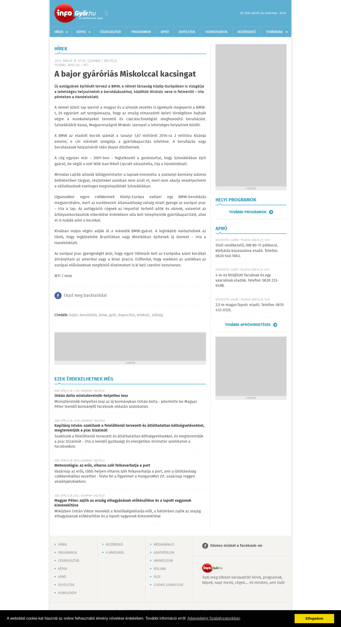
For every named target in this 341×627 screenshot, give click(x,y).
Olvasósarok (217, 32)
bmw (103, 315)
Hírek (58, 32)
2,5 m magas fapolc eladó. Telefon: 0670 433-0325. (249, 307)
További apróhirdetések (248, 325)
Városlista (106, 13)
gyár (112, 315)
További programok (248, 212)
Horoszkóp (67, 593)
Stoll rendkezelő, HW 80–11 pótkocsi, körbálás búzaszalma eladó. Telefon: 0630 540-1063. (246, 250)
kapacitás (126, 315)
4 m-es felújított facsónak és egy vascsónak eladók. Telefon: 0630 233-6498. (246, 280)
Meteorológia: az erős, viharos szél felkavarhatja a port (102, 466)
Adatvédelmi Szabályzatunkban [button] (213, 618)
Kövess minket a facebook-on (236, 546)
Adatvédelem (164, 552)
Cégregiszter (110, 32)
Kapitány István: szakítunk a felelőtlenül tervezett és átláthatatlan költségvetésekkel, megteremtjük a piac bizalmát (129, 428)
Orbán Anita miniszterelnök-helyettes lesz (91, 396)
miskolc (143, 315)
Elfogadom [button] (314, 618)
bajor (73, 315)
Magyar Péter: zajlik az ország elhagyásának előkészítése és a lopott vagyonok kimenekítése (122, 503)
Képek (81, 32)
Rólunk (160, 568)
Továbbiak (274, 32)
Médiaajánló (164, 544)
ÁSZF (157, 577)
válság (157, 315)
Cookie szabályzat (169, 585)
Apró (165, 32)
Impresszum (163, 560)
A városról (115, 552)
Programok (141, 32)
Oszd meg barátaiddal (85, 295)
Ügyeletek (187, 32)
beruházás (88, 315)
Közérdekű (247, 32)
